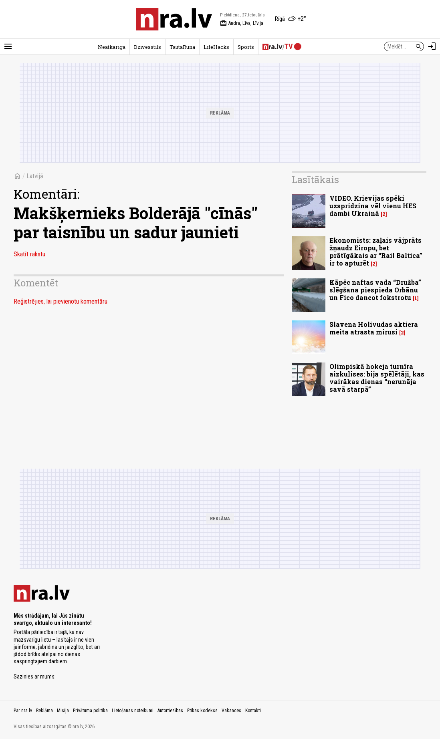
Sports (246, 47)
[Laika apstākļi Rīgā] (290, 19)
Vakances (231, 710)
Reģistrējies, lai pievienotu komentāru (60, 301)
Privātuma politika (90, 710)
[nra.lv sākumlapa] (174, 19)
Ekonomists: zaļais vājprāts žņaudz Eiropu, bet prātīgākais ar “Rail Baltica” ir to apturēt (375, 252)
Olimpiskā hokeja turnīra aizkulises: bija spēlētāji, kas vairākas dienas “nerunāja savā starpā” (376, 378)
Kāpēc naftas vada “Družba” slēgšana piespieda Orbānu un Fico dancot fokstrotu (375, 290)
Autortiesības (170, 710)
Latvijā (34, 176)
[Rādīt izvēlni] (8, 46)
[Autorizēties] (432, 46)
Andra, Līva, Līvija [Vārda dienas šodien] (241, 23)
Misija (63, 710)
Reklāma (44, 710)
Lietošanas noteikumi (132, 710)
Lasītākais (315, 179)
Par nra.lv (23, 710)
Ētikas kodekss (202, 710)
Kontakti (253, 710)
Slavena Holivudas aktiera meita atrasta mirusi (373, 328)
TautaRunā (182, 47)
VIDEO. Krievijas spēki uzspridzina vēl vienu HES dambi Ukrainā (372, 205)
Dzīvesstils (147, 47)
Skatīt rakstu (29, 254)
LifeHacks (216, 47)
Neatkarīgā (111, 47)
